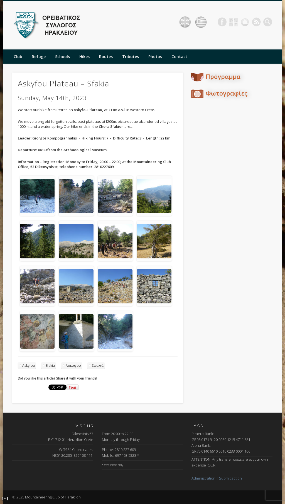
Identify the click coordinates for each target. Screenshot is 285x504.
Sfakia (50, 365)
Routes (106, 56)
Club (18, 56)
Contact (179, 56)
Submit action (230, 478)
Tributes (130, 56)
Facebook (222, 22)
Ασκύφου (73, 365)
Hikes (84, 56)
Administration (203, 478)
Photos (155, 56)
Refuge (39, 56)
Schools (62, 56)
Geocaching (233, 22)
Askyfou (28, 365)
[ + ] (5, 498)
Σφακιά (98, 365)
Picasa (244, 22)
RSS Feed (256, 22)
